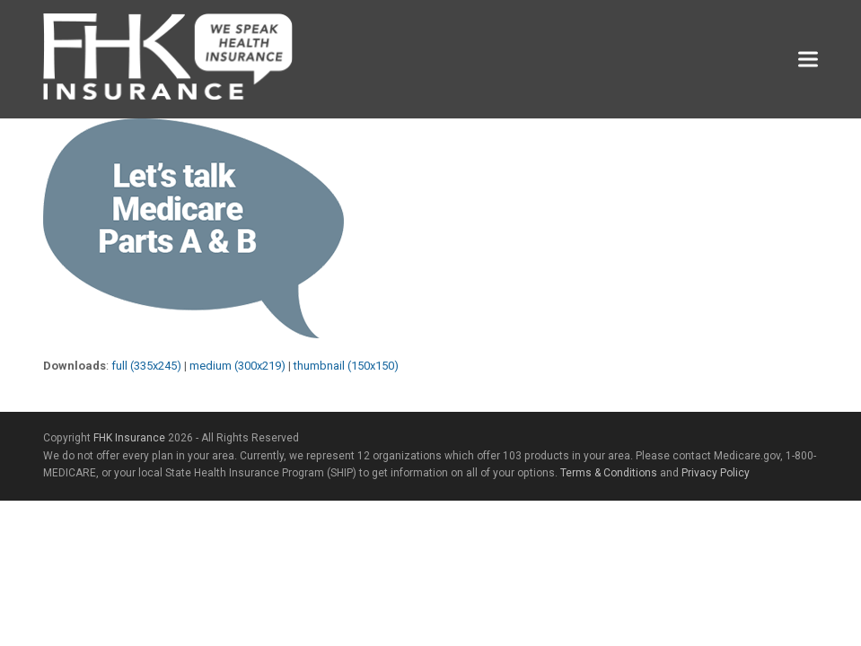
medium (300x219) (237, 365)
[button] (808, 59)
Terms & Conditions (608, 473)
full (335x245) (146, 365)
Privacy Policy (715, 473)
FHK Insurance (129, 438)
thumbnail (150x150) (346, 365)
